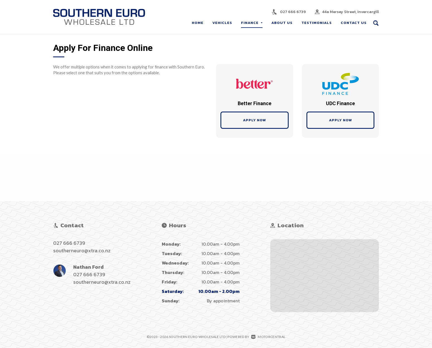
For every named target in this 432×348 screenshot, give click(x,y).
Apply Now (254, 120)
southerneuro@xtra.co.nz (82, 250)
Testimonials (316, 22)
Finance (251, 22)
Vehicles (222, 22)
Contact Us (354, 22)
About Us (282, 22)
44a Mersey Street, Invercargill (350, 12)
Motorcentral (268, 337)
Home (197, 22)
